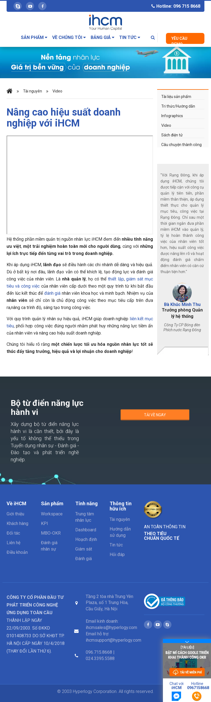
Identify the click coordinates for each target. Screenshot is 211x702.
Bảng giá (102, 37)
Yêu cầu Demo (179, 40)
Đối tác (13, 533)
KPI (44, 523)
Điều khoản (17, 552)
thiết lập (116, 279)
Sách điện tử (172, 135)
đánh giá (52, 293)
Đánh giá (83, 558)
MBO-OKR (51, 533)
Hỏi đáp (117, 554)
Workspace (52, 513)
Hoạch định (86, 539)
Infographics (172, 116)
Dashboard (85, 529)
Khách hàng (17, 523)
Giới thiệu (15, 513)
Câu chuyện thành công (181, 144)
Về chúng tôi (69, 37)
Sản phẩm (34, 37)
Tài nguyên (32, 91)
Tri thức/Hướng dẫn (178, 106)
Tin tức (129, 37)
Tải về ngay (155, 417)
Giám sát (83, 549)
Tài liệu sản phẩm (176, 96)
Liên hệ (13, 542)
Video (57, 91)
